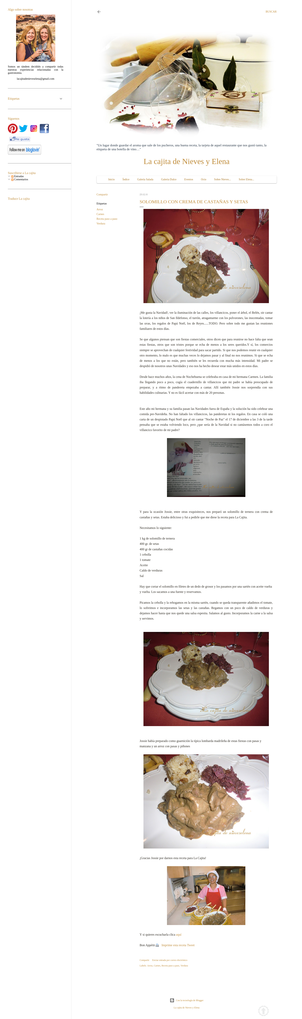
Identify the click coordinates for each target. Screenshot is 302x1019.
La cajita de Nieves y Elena (187, 161)
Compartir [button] (102, 194)
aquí (178, 934)
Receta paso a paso (107, 218)
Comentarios (19, 179)
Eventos (188, 179)
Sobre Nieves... (222, 179)
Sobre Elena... (246, 179)
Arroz (100, 209)
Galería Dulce (168, 179)
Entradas (17, 176)
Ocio (203, 179)
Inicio (111, 179)
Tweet (191, 945)
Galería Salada (145, 179)
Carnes (100, 214)
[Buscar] (271, 11)
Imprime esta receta (173, 945)
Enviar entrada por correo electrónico (169, 960)
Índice (125, 179)
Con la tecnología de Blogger (187, 1000)
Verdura (101, 223)
